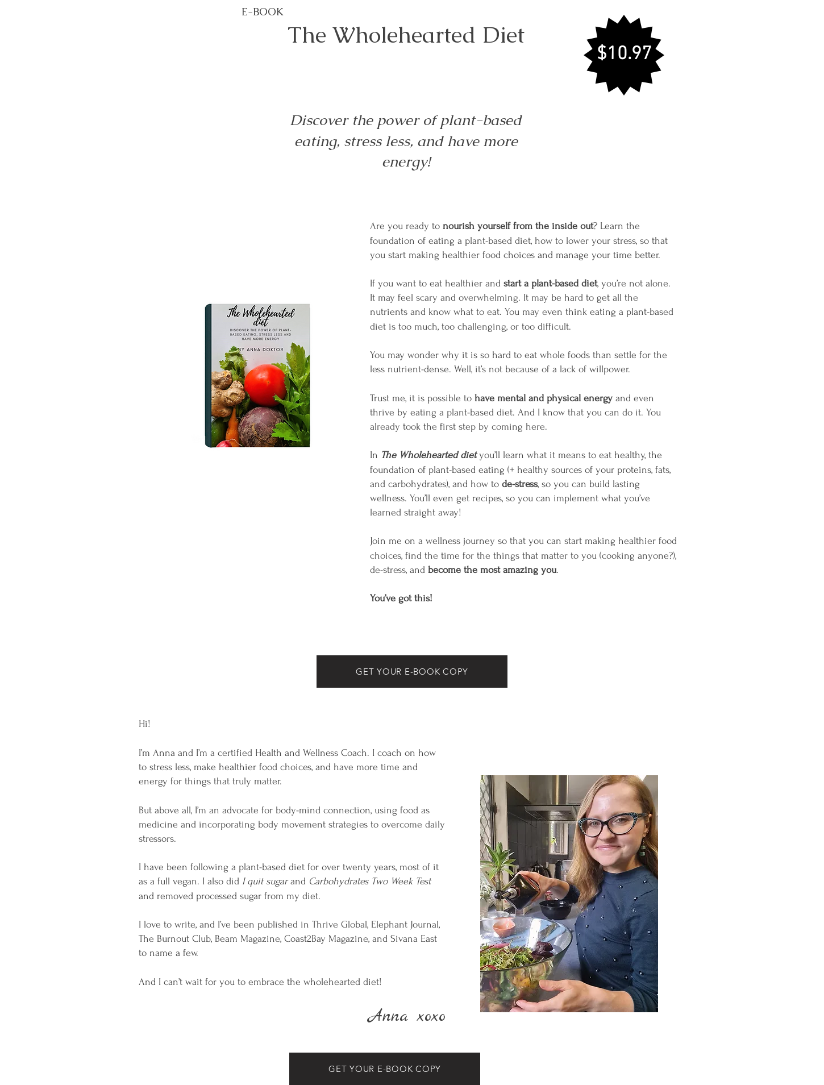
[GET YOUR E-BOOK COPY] (412, 671)
